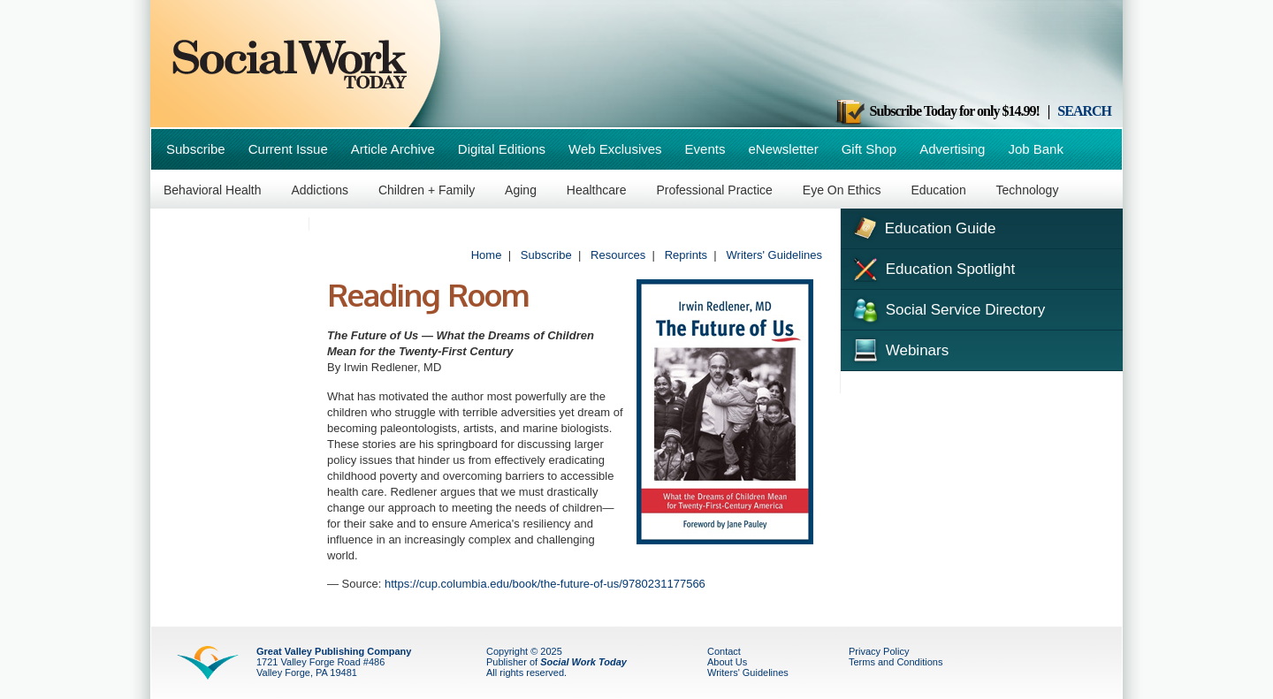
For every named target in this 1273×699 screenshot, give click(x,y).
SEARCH (1084, 110)
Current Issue (288, 148)
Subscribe (195, 148)
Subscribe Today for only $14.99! (937, 110)
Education (938, 190)
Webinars (899, 348)
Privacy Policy (879, 651)
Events (705, 148)
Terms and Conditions (895, 662)
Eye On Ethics (842, 190)
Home (486, 255)
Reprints (686, 255)
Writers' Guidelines (774, 255)
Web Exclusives (615, 148)
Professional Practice (714, 190)
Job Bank (1035, 148)
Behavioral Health (213, 190)
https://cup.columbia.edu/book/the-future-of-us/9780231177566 (545, 583)
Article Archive (393, 148)
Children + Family (426, 190)
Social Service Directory (947, 308)
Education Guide (922, 226)
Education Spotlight (932, 267)
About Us (727, 662)
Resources (618, 255)
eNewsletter (783, 148)
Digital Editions (501, 148)
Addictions (319, 190)
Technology (1027, 190)
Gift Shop (869, 148)
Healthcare (597, 190)
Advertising (952, 148)
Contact (724, 651)
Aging (521, 190)
